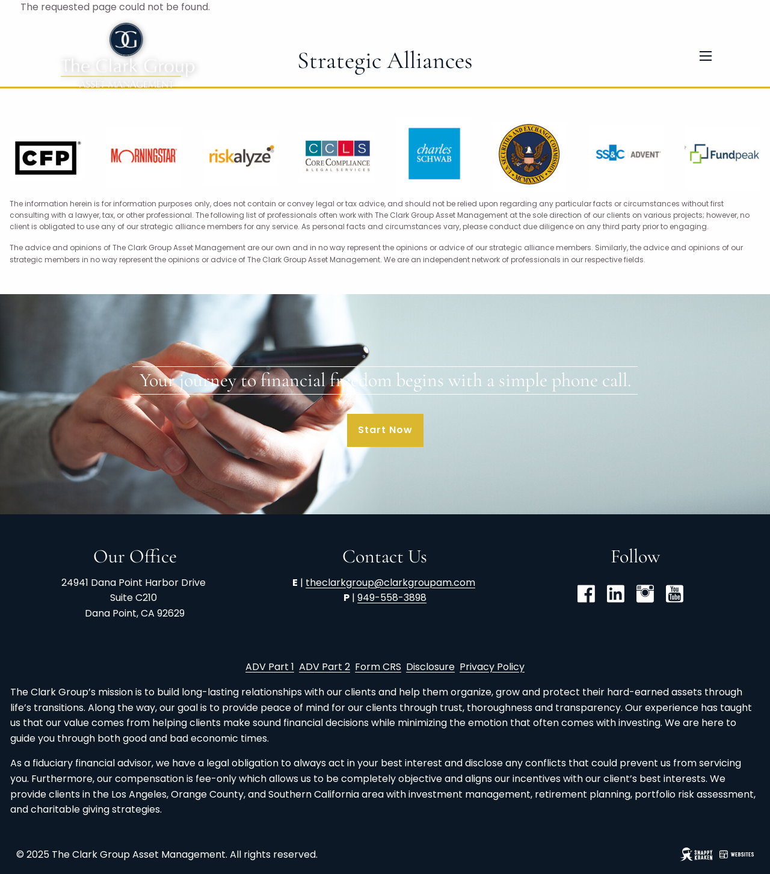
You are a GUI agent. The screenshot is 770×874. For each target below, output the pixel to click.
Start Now (385, 430)
